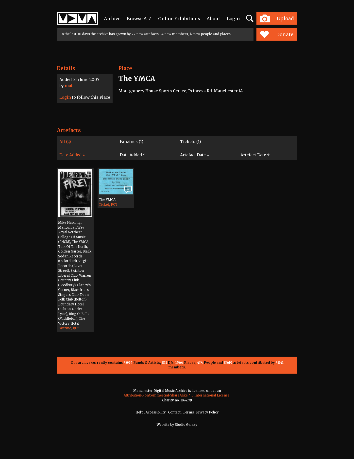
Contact (174, 412)
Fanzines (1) (131, 141)
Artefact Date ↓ (194, 154)
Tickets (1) (190, 141)
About (213, 18)
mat (68, 85)
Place (125, 68)
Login (233, 18)
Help (139, 412)
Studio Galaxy (186, 425)
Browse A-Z (139, 18)
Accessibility (156, 412)
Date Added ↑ (132, 154)
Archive (112, 18)
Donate (276, 34)
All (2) (65, 141)
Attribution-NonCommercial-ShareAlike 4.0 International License (177, 395)
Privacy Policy (207, 412)
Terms (188, 412)
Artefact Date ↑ (255, 154)
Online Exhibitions (179, 18)
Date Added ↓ (72, 154)
